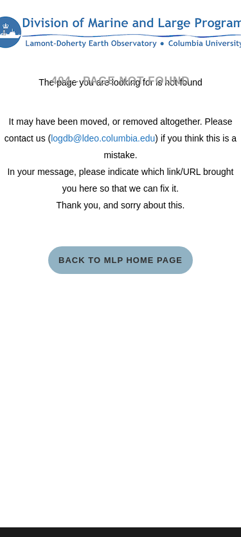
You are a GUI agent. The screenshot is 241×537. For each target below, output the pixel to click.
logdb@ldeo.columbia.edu (103, 138)
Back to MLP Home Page (120, 260)
